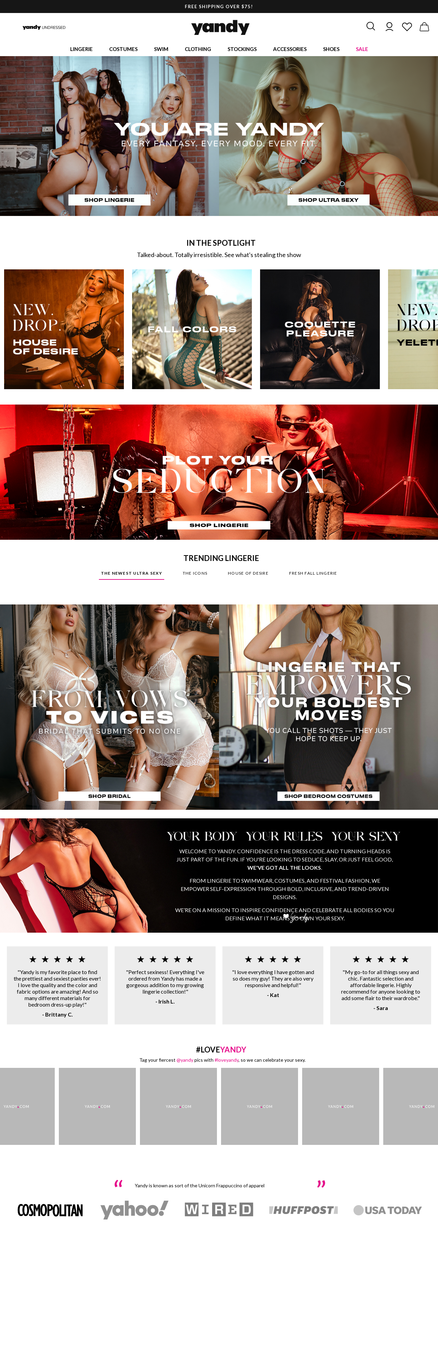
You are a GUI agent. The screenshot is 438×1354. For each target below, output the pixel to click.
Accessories (290, 50)
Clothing (198, 50)
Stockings (242, 50)
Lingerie (81, 50)
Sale (362, 50)
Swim (161, 50)
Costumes (123, 50)
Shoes (331, 50)
